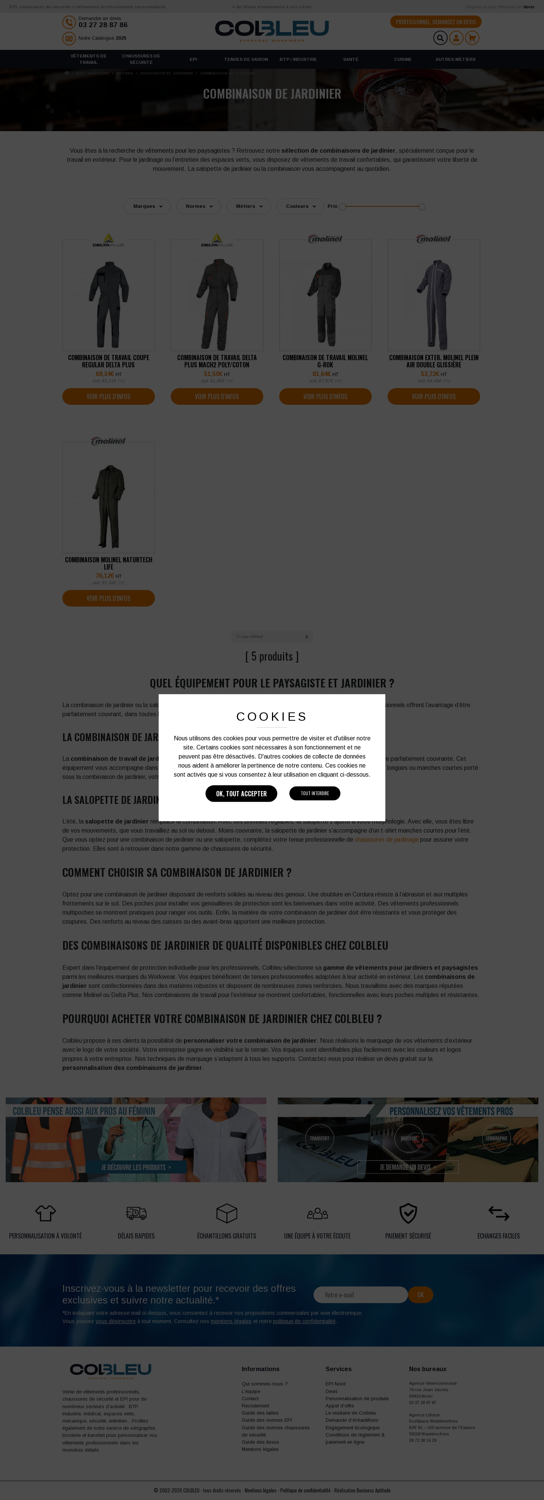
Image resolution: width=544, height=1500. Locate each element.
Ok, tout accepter (241, 793)
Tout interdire (315, 793)
